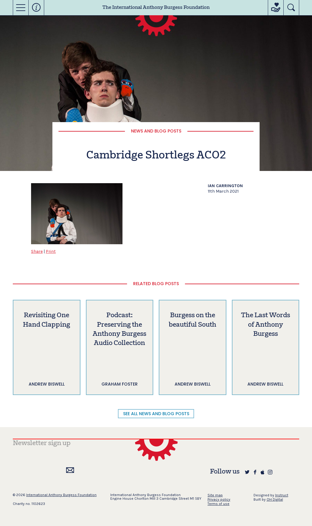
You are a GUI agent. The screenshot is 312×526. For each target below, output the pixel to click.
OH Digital (275, 499)
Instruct (281, 495)
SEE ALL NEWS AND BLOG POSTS (156, 414)
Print (51, 251)
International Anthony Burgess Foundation (61, 495)
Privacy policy (218, 499)
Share (37, 251)
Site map (215, 495)
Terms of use (218, 504)
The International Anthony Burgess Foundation (156, 7)
